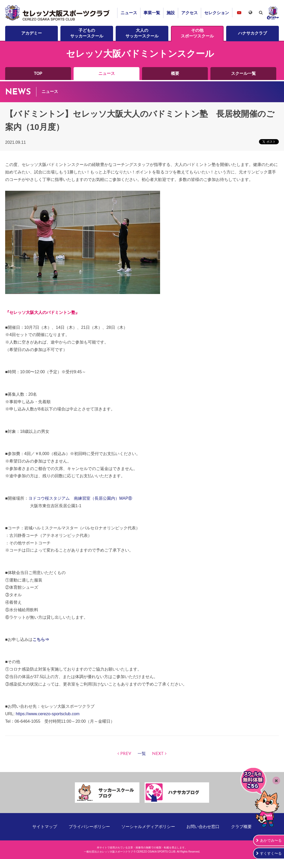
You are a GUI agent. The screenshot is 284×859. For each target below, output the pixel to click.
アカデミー (31, 33)
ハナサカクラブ (252, 33)
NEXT (158, 754)
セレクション (216, 13)
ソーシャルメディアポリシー (148, 826)
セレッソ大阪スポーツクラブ (58, 13)
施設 (171, 13)
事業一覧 (152, 13)
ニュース (129, 13)
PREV (125, 754)
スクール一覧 (243, 73)
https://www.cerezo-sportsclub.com (48, 714)
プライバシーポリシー (89, 826)
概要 (175, 73)
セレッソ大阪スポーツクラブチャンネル (239, 12)
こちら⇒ (41, 639)
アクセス (189, 13)
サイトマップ (44, 826)
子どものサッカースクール (86, 33)
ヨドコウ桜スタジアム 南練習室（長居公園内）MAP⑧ (80, 498)
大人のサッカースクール (142, 33)
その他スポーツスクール (197, 33)
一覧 (142, 754)
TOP (38, 73)
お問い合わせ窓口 (202, 826)
